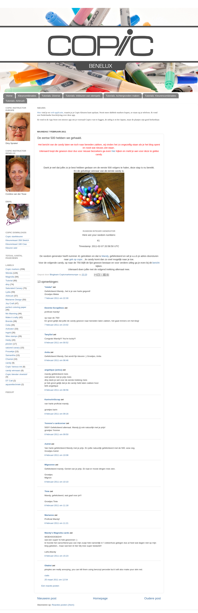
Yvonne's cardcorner (55, 423)
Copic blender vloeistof (16, 374)
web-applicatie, (57, 112)
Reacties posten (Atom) (63, 605)
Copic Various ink (14, 366)
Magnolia (10, 277)
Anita (47, 352)
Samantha (10, 355)
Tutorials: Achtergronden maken (122, 95)
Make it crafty (12, 317)
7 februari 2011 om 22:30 (56, 298)
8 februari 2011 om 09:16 (56, 414)
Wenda (9, 273)
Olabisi (48, 565)
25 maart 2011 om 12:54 (56, 579)
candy (8, 363)
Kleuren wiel (11, 248)
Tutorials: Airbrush (15, 100)
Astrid (48, 444)
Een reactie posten (50, 586)
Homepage (100, 598)
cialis (47, 575)
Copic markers (12, 269)
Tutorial (9, 280)
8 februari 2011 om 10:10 (56, 482)
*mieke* (48, 287)
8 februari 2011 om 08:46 (56, 360)
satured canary (13, 347)
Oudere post (152, 598)
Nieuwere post (46, 598)
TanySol (49, 334)
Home (9, 95)
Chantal (9, 359)
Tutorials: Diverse (51, 95)
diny (8, 284)
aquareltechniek (13, 384)
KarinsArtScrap (52, 399)
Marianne (49, 515)
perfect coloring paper (16, 307)
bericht (156, 262)
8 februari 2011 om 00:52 (56, 342)
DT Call (9, 380)
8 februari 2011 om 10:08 (56, 455)
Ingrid (8, 332)
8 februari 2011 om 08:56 (56, 390)
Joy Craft (10, 303)
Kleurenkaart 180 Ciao (16, 244)
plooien (9, 344)
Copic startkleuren (14, 236)
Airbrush (9, 296)
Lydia (8, 292)
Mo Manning (11, 313)
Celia (8, 325)
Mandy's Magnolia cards (57, 533)
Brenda (9, 321)
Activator (10, 329)
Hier (39, 112)
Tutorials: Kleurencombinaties (160, 95)
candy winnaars (13, 370)
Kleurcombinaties (27, 95)
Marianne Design (14, 299)
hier (114, 151)
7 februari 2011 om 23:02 (56, 325)
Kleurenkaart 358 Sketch (17, 240)
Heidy (8, 340)
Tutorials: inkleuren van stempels (83, 95)
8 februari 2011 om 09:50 (56, 434)
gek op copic (76, 259)
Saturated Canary (14, 288)
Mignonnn (50, 464)
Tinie (47, 491)
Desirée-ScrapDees (54, 308)
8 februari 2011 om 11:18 (56, 505)
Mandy (105, 256)
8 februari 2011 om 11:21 (56, 523)
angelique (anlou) (53, 370)
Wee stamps (11, 336)
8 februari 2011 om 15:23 (56, 556)
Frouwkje (10, 351)
